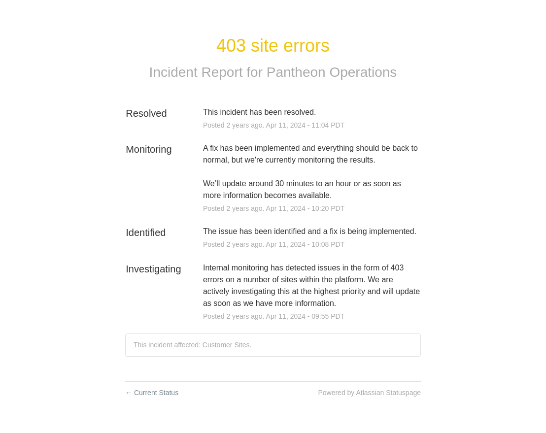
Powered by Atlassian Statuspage (369, 393)
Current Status (151, 393)
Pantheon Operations (332, 72)
